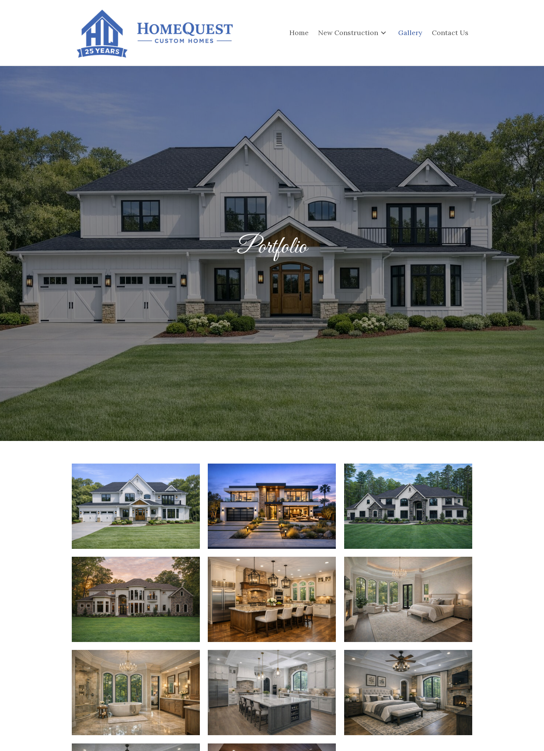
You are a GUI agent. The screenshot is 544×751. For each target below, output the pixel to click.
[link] (299, 32)
